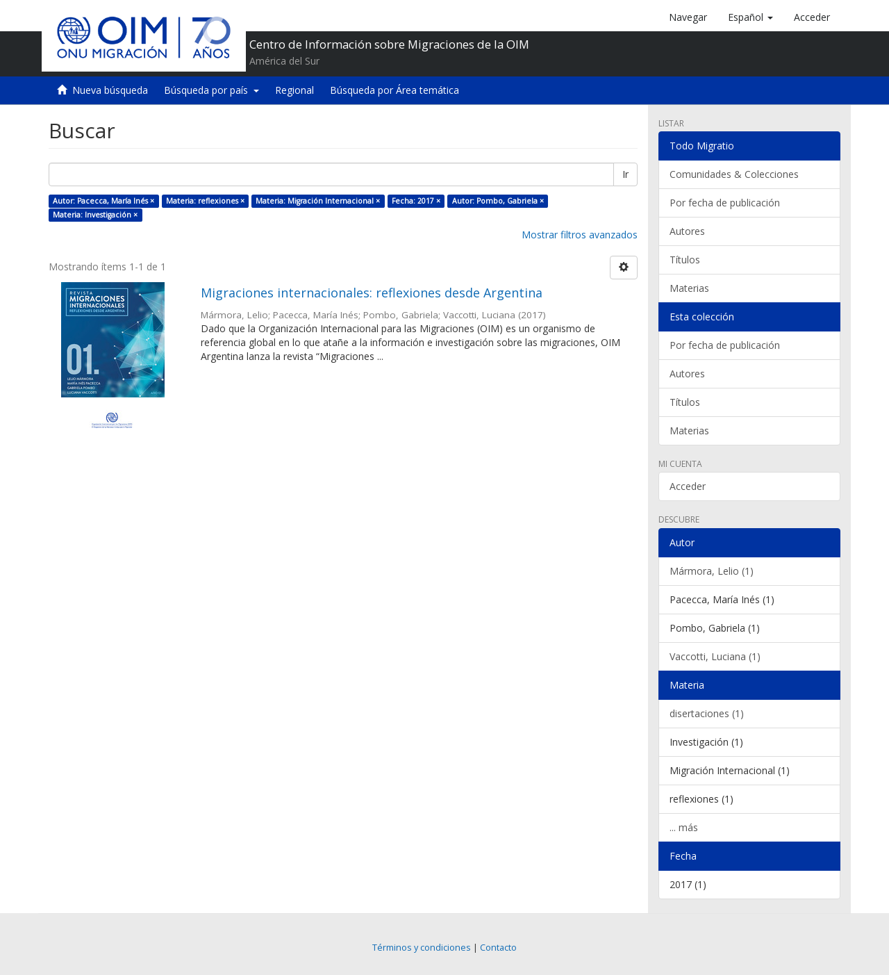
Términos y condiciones (421, 947)
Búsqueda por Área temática (394, 90)
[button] (750, 17)
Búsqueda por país (211, 90)
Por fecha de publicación (725, 202)
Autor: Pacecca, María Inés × (103, 201)
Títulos (685, 259)
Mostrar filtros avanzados (580, 234)
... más (684, 827)
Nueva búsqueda (110, 90)
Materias (689, 288)
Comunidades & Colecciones (734, 174)
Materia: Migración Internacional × (318, 201)
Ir (625, 174)
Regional (294, 90)
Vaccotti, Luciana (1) (715, 656)
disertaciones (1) (707, 713)
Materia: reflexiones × (205, 201)
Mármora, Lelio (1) (712, 570)
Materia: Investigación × (95, 215)
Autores (687, 231)
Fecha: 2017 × (416, 201)
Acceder (688, 486)
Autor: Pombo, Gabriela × (498, 201)
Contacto (498, 947)
